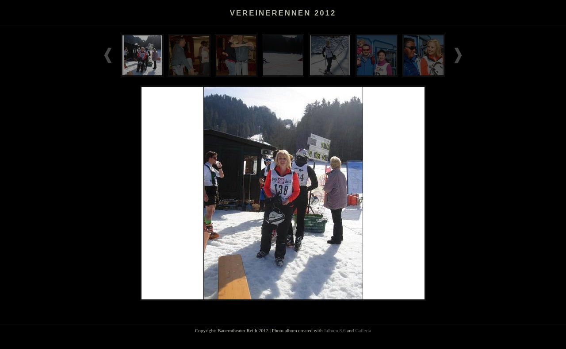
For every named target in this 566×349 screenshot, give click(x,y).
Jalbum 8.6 (334, 330)
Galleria (363, 330)
